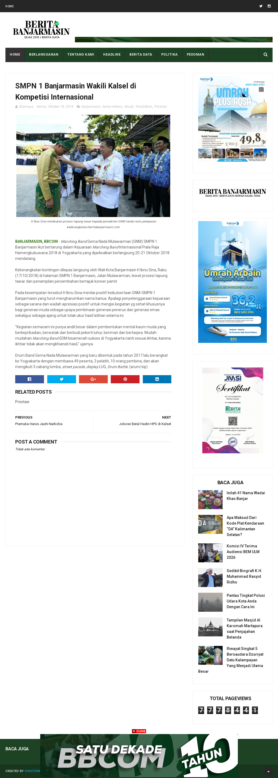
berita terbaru (112, 107)
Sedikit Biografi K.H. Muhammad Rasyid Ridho (244, 576)
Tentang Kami (80, 54)
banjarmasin (91, 107)
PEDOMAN (195, 54)
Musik (129, 107)
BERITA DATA (140, 54)
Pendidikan (144, 107)
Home (9, 6)
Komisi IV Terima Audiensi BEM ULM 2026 (243, 552)
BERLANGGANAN (43, 54)
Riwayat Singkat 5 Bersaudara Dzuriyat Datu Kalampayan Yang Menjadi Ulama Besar (230, 660)
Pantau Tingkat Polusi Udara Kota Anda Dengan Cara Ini (246, 601)
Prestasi (160, 107)
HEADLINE (112, 54)
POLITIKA (169, 54)
